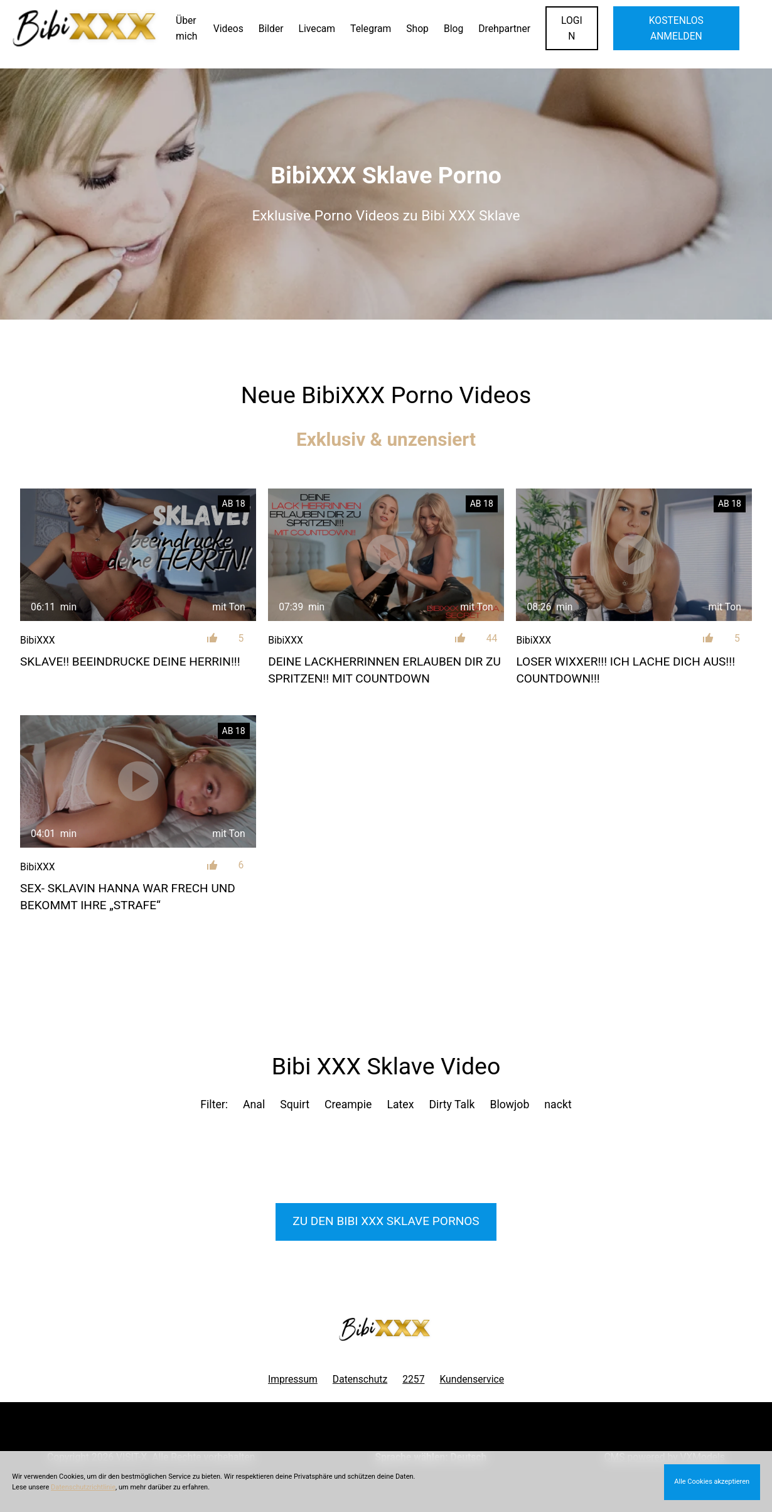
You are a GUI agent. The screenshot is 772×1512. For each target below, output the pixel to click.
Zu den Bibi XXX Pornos (385, 1221)
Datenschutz (360, 1379)
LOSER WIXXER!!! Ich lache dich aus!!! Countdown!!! (625, 670)
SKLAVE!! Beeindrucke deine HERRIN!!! (130, 661)
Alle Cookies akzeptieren (711, 1481)
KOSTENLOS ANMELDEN (676, 28)
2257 (413, 1379)
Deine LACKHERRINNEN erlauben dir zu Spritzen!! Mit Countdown (384, 670)
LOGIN (571, 28)
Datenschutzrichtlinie (83, 1487)
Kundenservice (471, 1379)
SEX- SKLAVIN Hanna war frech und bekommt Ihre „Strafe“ (127, 896)
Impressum (293, 1379)
